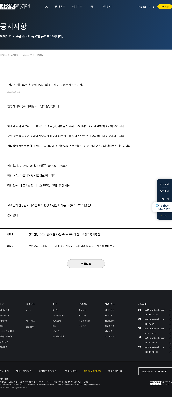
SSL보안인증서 (58, 315)
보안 (91, 6)
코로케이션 (4, 315)
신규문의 (164, 184)
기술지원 (109, 331)
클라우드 (60, 6)
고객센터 (107, 6)
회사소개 (4, 371)
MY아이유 (165, 6)
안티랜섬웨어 (58, 336)
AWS (28, 310)
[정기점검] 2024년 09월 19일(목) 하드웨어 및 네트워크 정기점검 (64, 234)
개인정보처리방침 (92, 371)
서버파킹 (4, 320)
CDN (2, 326)
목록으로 (86, 264)
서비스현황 (109, 310)
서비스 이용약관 (24, 371)
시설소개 (164, 198)
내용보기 (40, 55)
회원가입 (142, 6)
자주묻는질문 (84, 320)
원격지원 (164, 191)
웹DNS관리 (110, 320)
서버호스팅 (4, 310)
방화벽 (55, 310)
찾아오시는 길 (115, 371)
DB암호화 (56, 320)
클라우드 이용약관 (48, 371)
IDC (46, 6)
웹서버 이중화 (6, 336)
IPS (54, 326)
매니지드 (77, 6)
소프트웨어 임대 (7, 331)
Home (3, 55)
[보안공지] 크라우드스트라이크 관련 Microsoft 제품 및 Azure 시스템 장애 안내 (71, 246)
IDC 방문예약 (110, 336)
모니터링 (109, 315)
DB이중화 (4, 341)
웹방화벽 (56, 331)
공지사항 (27, 55)
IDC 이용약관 (70, 371)
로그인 (152, 6)
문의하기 (82, 326)
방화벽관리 (109, 326)
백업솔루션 (4, 346)
